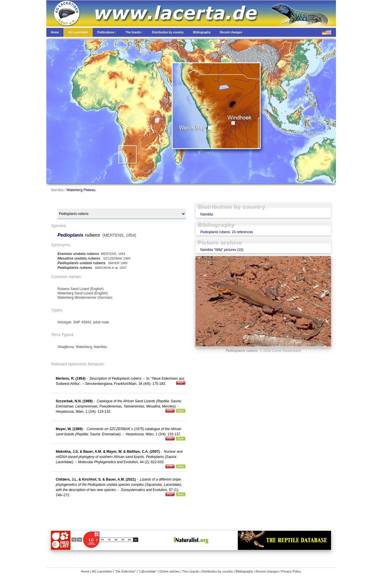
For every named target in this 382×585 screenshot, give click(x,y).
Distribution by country (217, 571)
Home (85, 571)
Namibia (206, 214)
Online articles (169, 571)
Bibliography (244, 571)
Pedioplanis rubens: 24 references (226, 232)
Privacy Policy (291, 571)
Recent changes (267, 571)
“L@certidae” (147, 571)
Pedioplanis (71, 235)
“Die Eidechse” (125, 571)
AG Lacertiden (102, 571)
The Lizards (190, 571)
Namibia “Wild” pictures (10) (221, 250)
